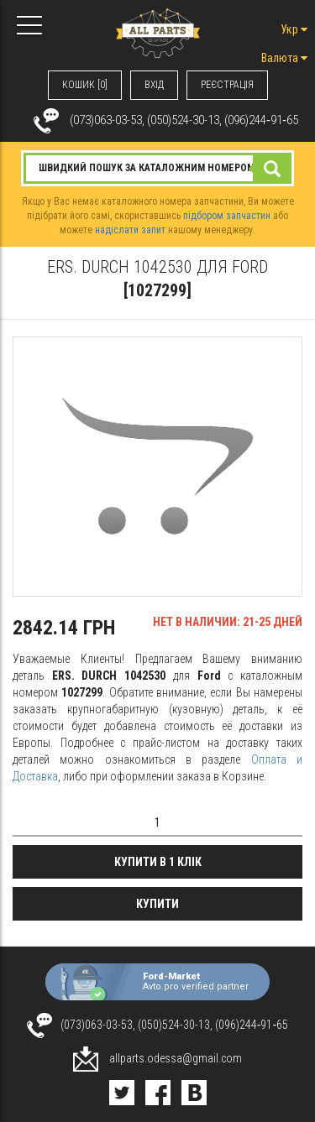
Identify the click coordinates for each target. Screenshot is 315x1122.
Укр (294, 29)
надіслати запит (130, 230)
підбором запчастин (226, 216)
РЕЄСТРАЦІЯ (227, 85)
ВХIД (154, 85)
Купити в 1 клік (158, 862)
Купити (157, 904)
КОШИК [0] (85, 85)
